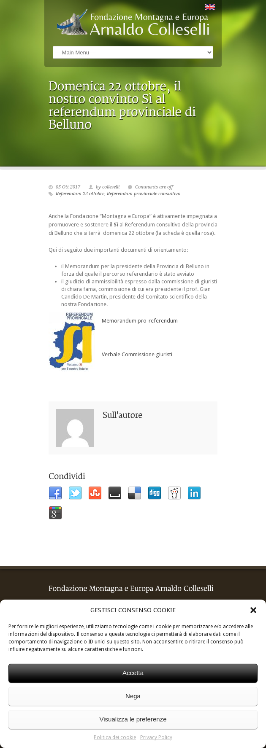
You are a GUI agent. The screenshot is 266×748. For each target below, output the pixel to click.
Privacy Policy (156, 737)
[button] (253, 610)
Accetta (133, 672)
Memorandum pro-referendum (138, 320)
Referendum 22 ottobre (80, 193)
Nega (133, 696)
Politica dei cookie (115, 737)
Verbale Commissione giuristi (135, 354)
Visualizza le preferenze (133, 719)
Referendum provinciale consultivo (143, 193)
